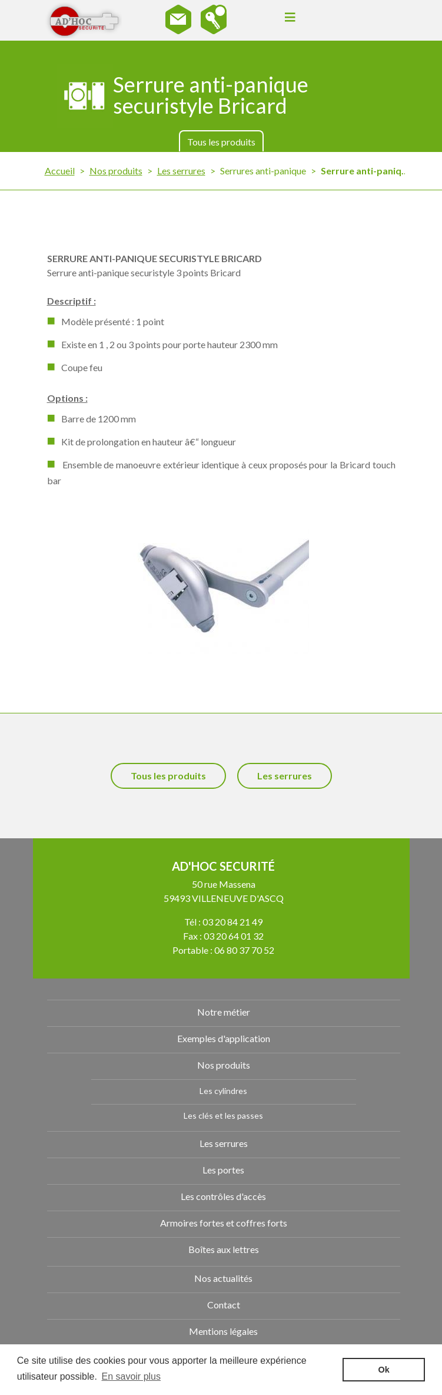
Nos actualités (223, 1278)
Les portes (223, 1169)
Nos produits (115, 170)
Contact (223, 1304)
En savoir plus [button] (131, 1376)
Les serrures (181, 170)
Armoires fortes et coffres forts (223, 1222)
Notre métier (223, 1011)
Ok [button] (384, 1369)
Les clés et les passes (223, 1115)
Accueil (60, 170)
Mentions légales (223, 1331)
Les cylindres (223, 1091)
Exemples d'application (223, 1038)
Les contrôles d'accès (223, 1196)
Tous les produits (221, 141)
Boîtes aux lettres (223, 1249)
